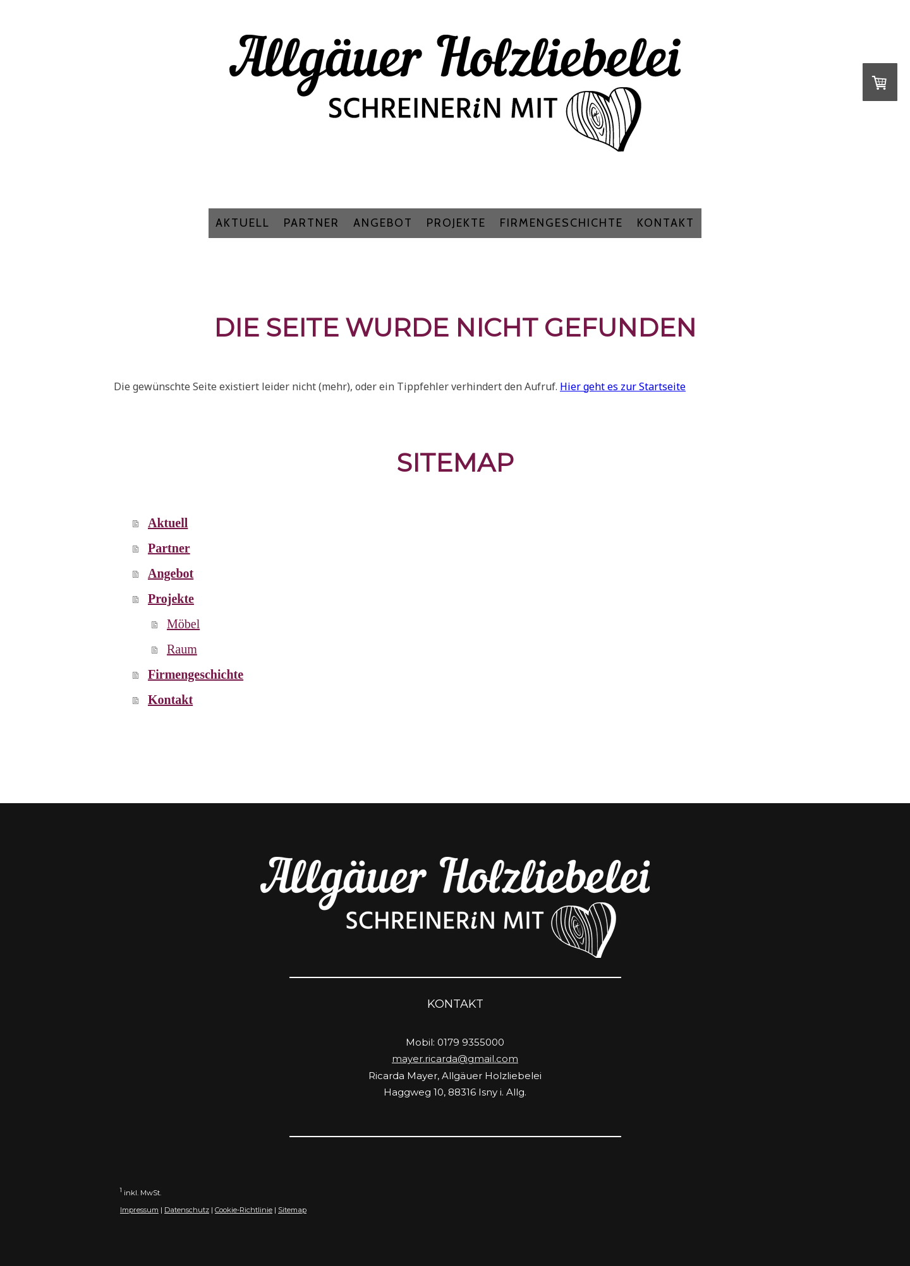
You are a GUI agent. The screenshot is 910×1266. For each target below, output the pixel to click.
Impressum (139, 1209)
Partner (311, 223)
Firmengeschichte (561, 223)
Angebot (383, 223)
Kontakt (666, 223)
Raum (182, 649)
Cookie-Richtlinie (243, 1209)
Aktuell (242, 223)
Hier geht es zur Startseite (623, 386)
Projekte (456, 223)
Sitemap (292, 1209)
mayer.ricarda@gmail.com (455, 1059)
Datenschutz (186, 1209)
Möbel (183, 624)
